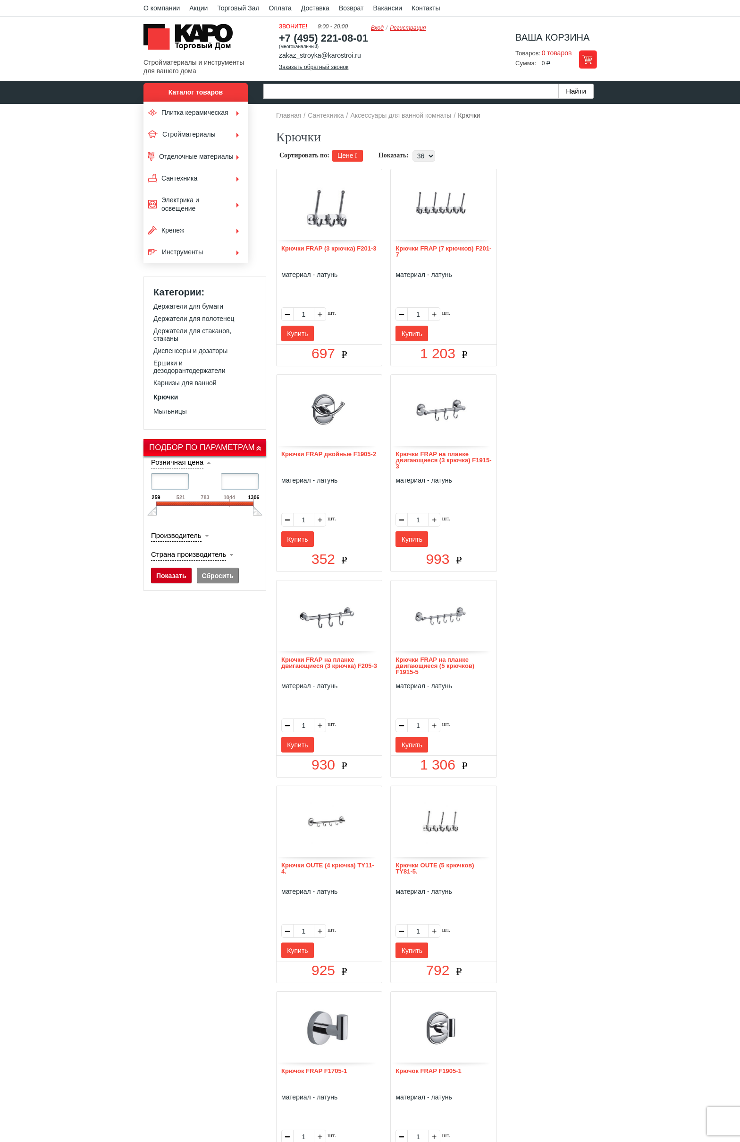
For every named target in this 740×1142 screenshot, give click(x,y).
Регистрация (408, 28)
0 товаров (557, 53)
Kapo (191, 39)
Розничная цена (177, 462)
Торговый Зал (238, 8)
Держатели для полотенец (194, 318)
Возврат (351, 8)
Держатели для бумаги (188, 306)
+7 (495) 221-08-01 (323, 38)
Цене (347, 155)
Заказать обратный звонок (313, 67)
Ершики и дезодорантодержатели (189, 366)
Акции (198, 8)
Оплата (280, 8)
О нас (269, 1011)
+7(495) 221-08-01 (380, 1065)
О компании (161, 8)
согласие (229, 1098)
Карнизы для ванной (185, 383)
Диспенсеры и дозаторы (190, 351)
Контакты (426, 8)
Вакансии (387, 8)
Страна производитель (188, 554)
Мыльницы (170, 411)
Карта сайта (481, 1011)
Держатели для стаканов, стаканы (192, 334)
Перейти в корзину (588, 59)
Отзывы (299, 1011)
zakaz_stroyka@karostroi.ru (320, 55)
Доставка (315, 8)
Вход (377, 28)
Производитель (176, 535)
